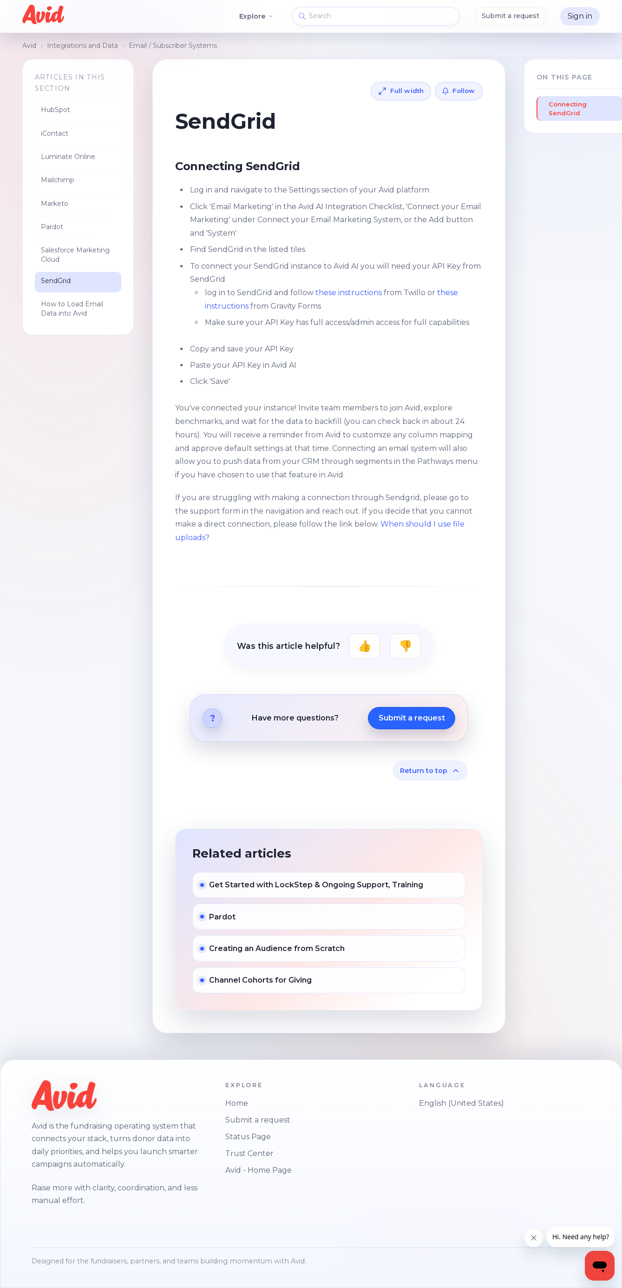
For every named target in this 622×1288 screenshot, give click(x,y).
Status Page (248, 1136)
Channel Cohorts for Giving (260, 980)
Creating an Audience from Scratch (277, 948)
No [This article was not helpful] (405, 646)
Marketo (54, 203)
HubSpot (55, 110)
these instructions (349, 292)
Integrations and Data (82, 45)
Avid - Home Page (258, 1170)
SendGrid (56, 281)
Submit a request (510, 16)
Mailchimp (57, 180)
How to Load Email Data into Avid (72, 308)
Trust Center (249, 1153)
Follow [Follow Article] (463, 90)
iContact (54, 133)
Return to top (430, 770)
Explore (256, 16)
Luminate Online (68, 156)
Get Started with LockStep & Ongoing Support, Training (316, 884)
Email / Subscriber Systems (173, 45)
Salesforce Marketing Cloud (75, 255)
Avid (29, 45)
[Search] (375, 16)
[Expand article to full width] (401, 91)
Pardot (52, 227)
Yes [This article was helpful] (364, 646)
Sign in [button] (580, 16)
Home (236, 1103)
